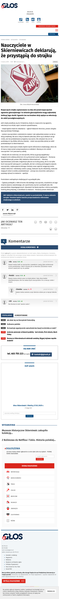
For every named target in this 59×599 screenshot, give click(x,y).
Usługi (10, 490)
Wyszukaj (53, 34)
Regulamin (9, 557)
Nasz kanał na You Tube (13, 567)
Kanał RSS (9, 569)
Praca (10, 484)
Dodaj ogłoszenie (29, 466)
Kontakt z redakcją (11, 555)
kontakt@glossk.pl (41, 354)
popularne (7, 315)
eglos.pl (30, 11)
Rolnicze (11, 502)
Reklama (8, 560)
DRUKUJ (55, 62)
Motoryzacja (12, 471)
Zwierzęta (12, 508)
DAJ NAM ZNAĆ (29, 349)
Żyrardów (30, 14)
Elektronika (12, 514)
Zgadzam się (51, 591)
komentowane (21, 315)
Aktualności (14, 39)
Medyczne (11, 496)
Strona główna (5, 39)
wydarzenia (22, 39)
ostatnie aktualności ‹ (8, 215)
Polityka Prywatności (12, 564)
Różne (10, 520)
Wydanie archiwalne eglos (14, 562)
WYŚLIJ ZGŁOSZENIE (11, 581)
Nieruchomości (13, 477)
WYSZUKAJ (29, 416)
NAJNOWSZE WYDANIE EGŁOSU (47, 26)
